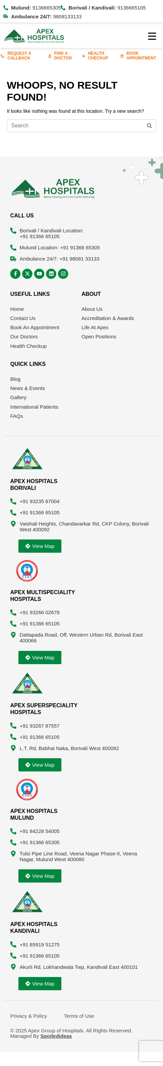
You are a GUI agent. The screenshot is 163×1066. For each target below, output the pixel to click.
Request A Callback (19, 55)
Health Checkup (98, 55)
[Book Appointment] (122, 56)
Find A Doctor (63, 55)
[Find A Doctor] (49, 56)
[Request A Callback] (2, 56)
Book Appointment (141, 55)
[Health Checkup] (83, 56)
